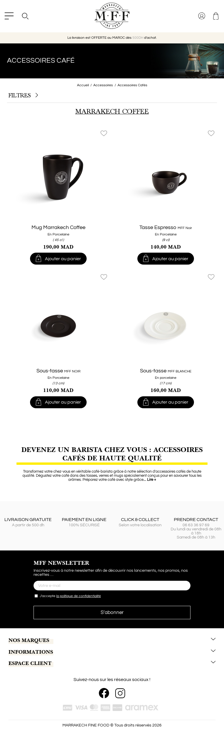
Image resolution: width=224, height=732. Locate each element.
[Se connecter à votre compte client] (202, 16)
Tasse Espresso (165, 227)
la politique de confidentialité (78, 596)
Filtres (23, 95)
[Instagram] (120, 693)
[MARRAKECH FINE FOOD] (112, 16)
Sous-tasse (58, 371)
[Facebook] (104, 693)
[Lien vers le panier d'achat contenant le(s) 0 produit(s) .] (216, 16)
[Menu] (9, 16)
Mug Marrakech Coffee (58, 227)
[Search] (25, 16)
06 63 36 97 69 (196, 525)
